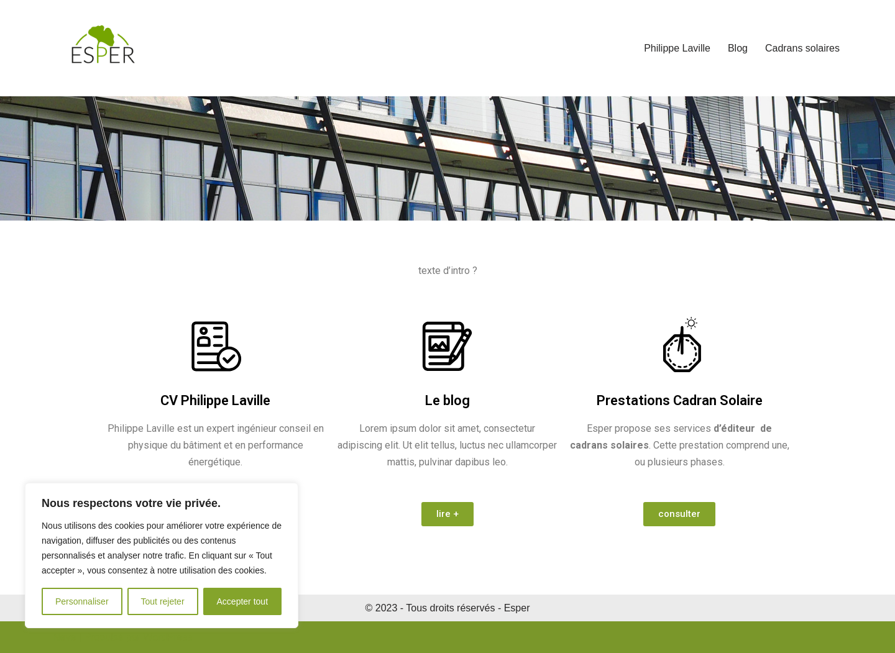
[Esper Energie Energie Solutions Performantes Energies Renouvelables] (102, 48)
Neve (64, 637)
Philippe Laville (677, 48)
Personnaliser (82, 601)
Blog (738, 48)
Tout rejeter (163, 601)
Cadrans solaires (802, 48)
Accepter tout (242, 601)
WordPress (168, 637)
